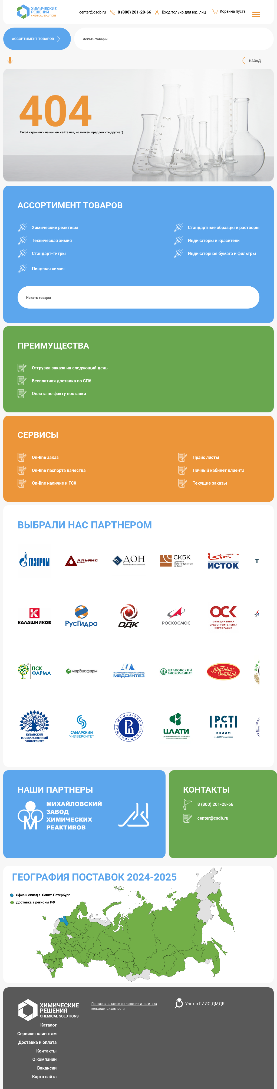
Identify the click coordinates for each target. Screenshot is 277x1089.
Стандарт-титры (49, 253)
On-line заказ (45, 457)
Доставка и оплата (37, 1042)
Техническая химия (52, 240)
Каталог (48, 1025)
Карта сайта (44, 1076)
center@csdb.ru (92, 12)
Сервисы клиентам (37, 1033)
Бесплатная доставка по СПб (61, 380)
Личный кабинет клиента (218, 470)
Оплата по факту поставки (59, 393)
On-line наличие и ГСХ (54, 483)
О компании (44, 1059)
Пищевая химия (48, 268)
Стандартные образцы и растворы (224, 227)
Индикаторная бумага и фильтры (222, 253)
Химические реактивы (55, 227)
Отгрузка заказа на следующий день (70, 367)
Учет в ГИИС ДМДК (205, 1003)
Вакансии (47, 1068)
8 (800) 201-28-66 (134, 12)
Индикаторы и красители (214, 240)
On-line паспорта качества (59, 470)
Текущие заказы (210, 483)
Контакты (46, 1051)
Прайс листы (206, 457)
